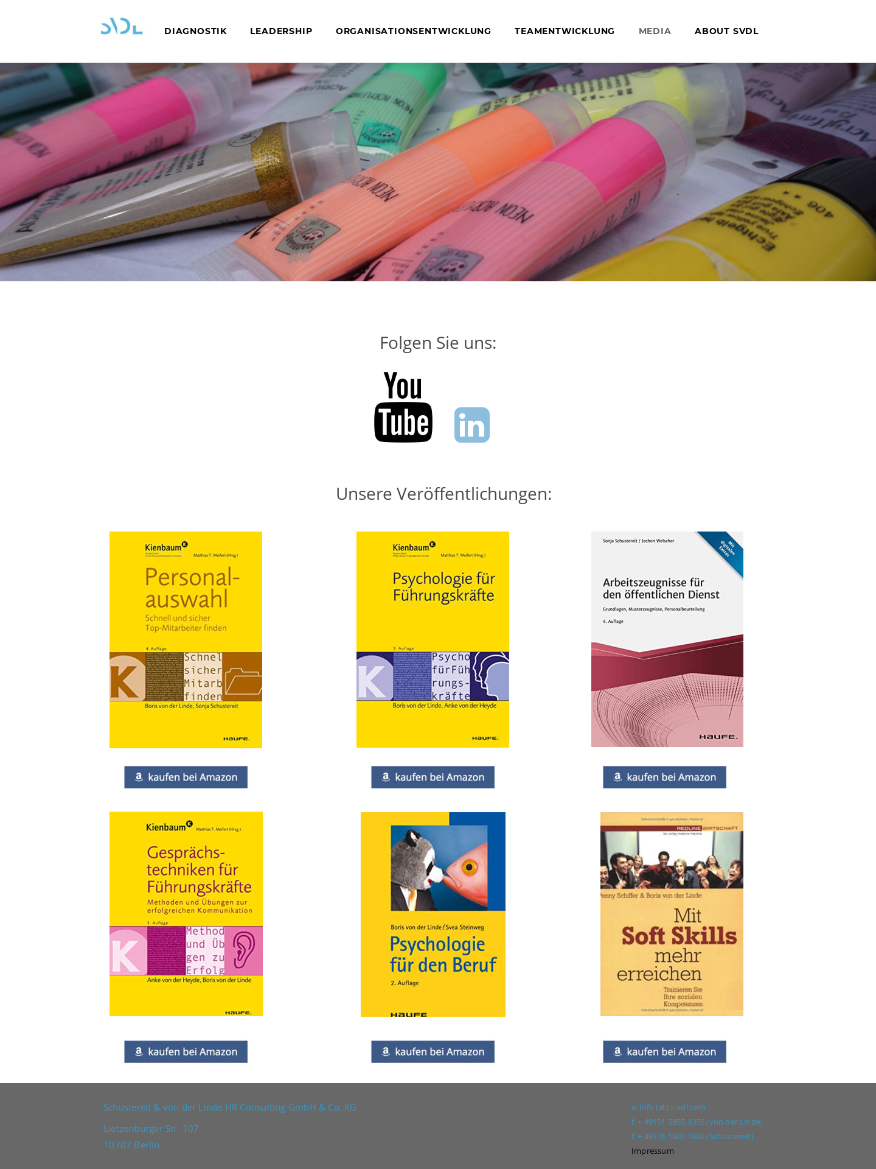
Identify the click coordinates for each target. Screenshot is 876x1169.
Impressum (652, 1150)
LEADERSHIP (281, 31)
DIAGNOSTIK (197, 31)
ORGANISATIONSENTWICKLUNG (412, 31)
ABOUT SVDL (727, 31)
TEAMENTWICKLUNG (565, 31)
